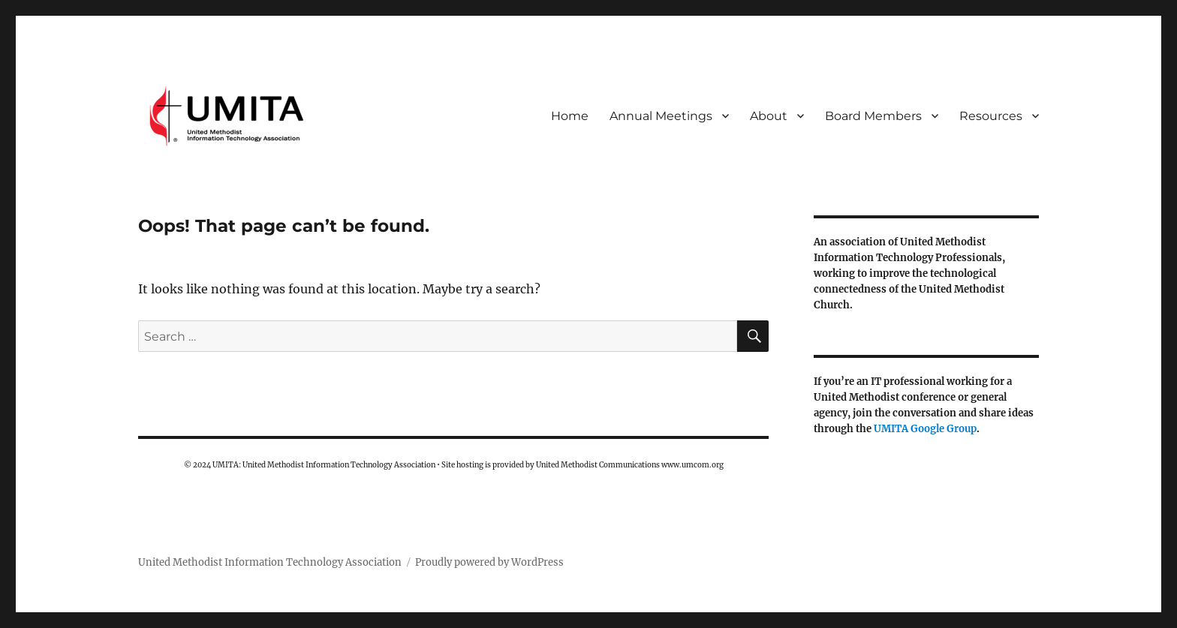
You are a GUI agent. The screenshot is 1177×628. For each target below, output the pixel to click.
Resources (990, 116)
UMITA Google (910, 428)
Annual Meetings (661, 116)
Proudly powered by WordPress (489, 562)
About (768, 116)
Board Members (873, 116)
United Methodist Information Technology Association (270, 562)
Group (962, 428)
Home (569, 116)
